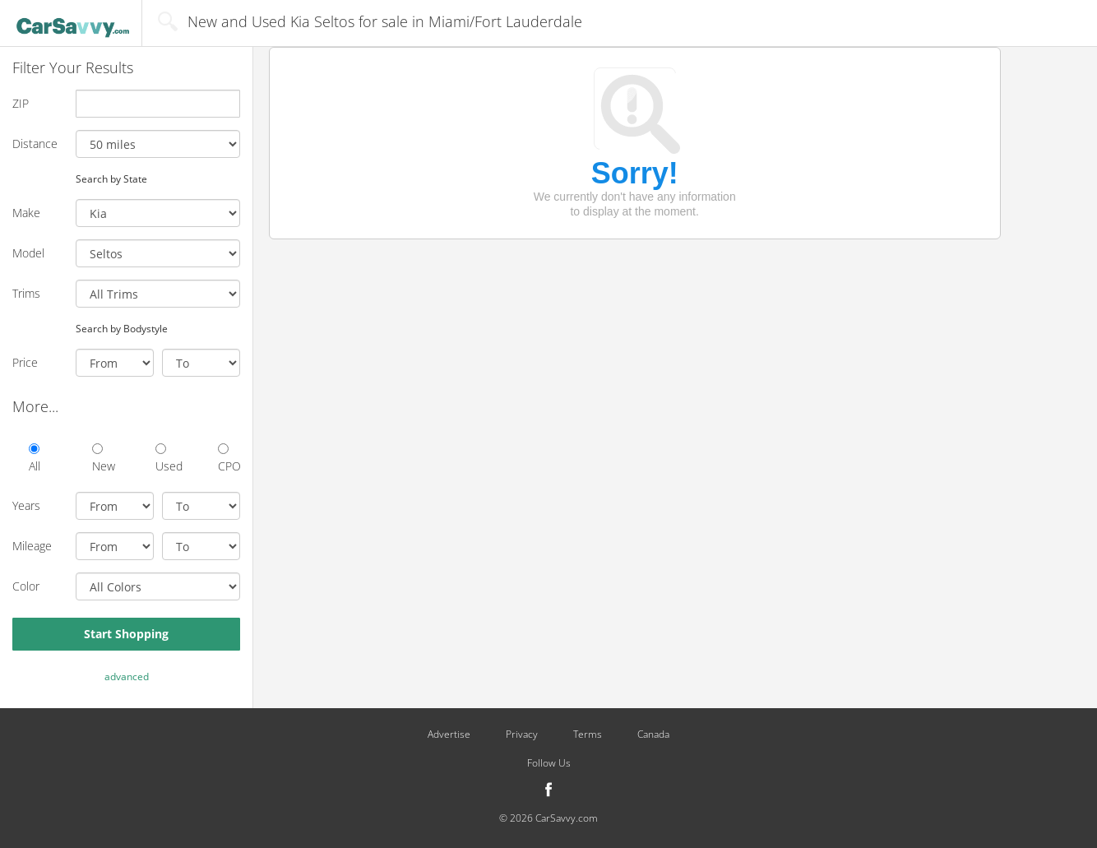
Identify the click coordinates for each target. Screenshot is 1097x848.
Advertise (449, 734)
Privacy (522, 734)
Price (25, 362)
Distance (35, 143)
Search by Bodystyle (122, 328)
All (34, 458)
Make (26, 212)
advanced (126, 676)
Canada (653, 734)
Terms (587, 734)
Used (166, 458)
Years (26, 505)
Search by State (111, 178)
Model (28, 253)
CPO (229, 458)
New (103, 458)
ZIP (20, 103)
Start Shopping (126, 634)
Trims (26, 293)
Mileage (32, 546)
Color (25, 586)
